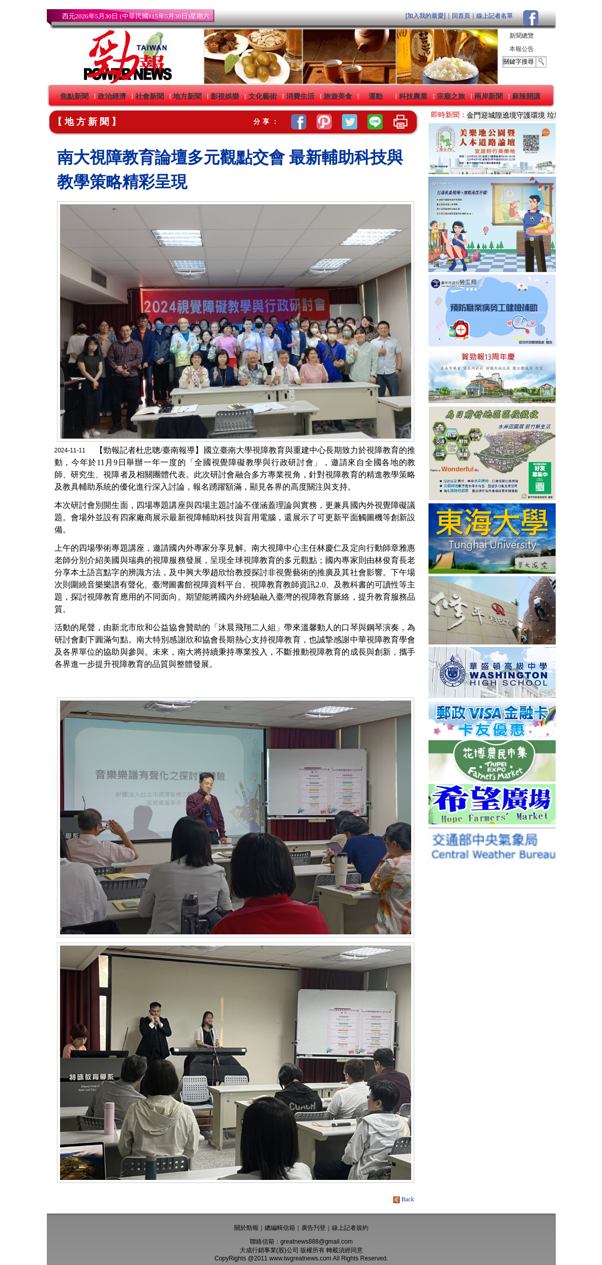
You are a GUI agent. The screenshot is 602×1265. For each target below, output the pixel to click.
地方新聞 (187, 96)
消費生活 (300, 96)
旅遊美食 (338, 96)
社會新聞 (149, 96)
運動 (375, 96)
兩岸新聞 (488, 96)
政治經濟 (112, 96)
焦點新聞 (74, 96)
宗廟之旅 (451, 96)
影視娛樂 (225, 96)
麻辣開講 (526, 96)
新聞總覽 (521, 35)
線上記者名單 (494, 15)
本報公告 (521, 48)
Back (404, 1199)
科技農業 (413, 96)
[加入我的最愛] (426, 15)
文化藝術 (262, 96)
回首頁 (461, 15)
